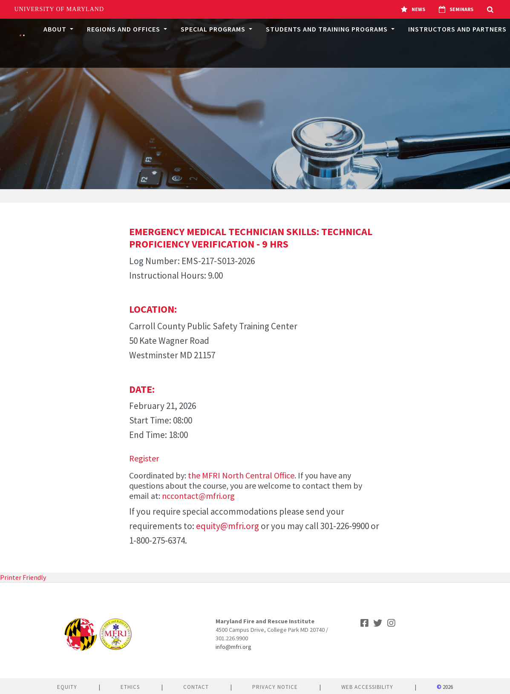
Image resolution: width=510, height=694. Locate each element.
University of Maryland (59, 9)
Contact (196, 687)
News (413, 9)
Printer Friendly (23, 577)
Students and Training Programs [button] (327, 29)
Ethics (130, 687)
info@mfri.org (233, 647)
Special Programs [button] (214, 29)
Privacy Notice (275, 687)
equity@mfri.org (227, 526)
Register (144, 458)
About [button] (55, 29)
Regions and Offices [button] (124, 29)
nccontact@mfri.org (198, 495)
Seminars (456, 9)
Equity (67, 687)
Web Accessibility (367, 687)
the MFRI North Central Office (241, 475)
